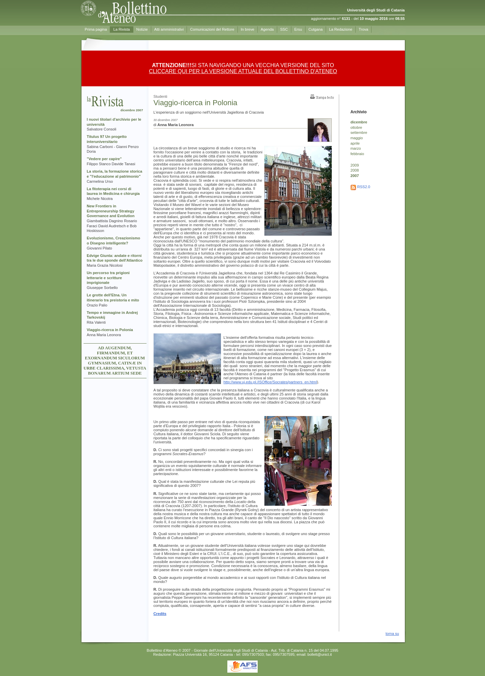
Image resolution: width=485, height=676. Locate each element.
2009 (355, 165)
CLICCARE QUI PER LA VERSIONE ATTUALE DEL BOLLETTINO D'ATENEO (243, 71)
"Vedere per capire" (104, 159)
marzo (356, 148)
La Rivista (121, 29)
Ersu (298, 29)
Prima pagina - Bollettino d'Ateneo (142, 12)
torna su (392, 633)
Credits (160, 614)
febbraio (357, 154)
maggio (357, 138)
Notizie (142, 29)
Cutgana (316, 29)
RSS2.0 (363, 187)
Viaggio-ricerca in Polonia (110, 330)
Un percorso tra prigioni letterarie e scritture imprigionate (108, 278)
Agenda (267, 29)
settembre (359, 132)
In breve (247, 29)
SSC (284, 29)
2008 (355, 170)
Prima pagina (96, 29)
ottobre (356, 127)
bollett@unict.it (320, 654)
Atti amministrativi (169, 29)
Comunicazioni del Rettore (212, 29)
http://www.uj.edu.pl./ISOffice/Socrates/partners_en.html (270, 382)
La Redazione (340, 29)
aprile (355, 143)
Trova (363, 29)
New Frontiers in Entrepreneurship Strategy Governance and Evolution (111, 211)
